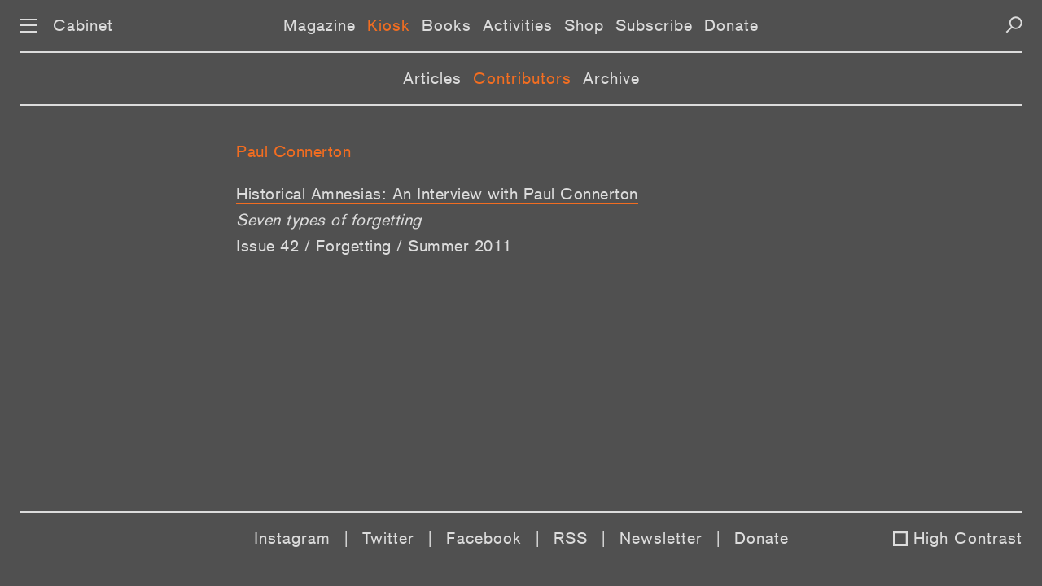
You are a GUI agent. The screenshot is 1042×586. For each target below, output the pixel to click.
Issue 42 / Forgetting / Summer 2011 (374, 246)
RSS (571, 538)
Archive (611, 78)
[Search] (1013, 24)
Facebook (484, 538)
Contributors (522, 78)
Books (446, 25)
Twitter (388, 538)
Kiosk (388, 25)
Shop (584, 25)
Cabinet (83, 25)
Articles (432, 78)
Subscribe (654, 25)
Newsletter (661, 538)
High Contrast (967, 538)
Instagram (292, 538)
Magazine (319, 25)
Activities (518, 25)
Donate (731, 25)
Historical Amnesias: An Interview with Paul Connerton (437, 193)
